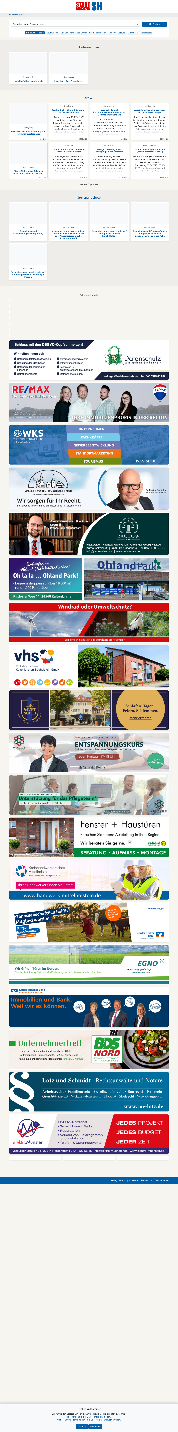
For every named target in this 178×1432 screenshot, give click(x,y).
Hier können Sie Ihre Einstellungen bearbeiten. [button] (89, 1416)
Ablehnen (81, 1426)
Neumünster (52, 32)
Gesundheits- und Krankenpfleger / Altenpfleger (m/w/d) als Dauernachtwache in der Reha (150, 233)
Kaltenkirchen (99, 32)
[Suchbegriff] (76, 24)
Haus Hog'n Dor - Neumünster (68, 81)
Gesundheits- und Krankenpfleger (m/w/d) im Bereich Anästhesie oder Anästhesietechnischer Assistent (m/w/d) (68, 235)
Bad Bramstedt (83, 32)
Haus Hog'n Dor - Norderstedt (28, 81)
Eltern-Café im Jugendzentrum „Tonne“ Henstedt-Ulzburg (150, 150)
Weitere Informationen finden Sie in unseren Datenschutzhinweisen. (89, 1419)
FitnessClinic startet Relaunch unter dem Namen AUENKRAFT (28, 172)
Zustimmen (95, 1426)
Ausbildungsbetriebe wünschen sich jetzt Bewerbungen (149, 111)
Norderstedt (146, 32)
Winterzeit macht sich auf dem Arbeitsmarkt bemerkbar (69, 150)
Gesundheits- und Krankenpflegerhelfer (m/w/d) (28, 232)
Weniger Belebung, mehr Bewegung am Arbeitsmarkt (109, 150)
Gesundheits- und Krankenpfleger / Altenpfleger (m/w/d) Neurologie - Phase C (28, 274)
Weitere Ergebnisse (89, 184)
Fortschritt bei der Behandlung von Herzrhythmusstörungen (28, 132)
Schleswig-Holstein (35, 32)
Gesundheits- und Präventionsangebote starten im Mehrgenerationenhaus (109, 112)
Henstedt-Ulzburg (117, 32)
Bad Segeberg (67, 32)
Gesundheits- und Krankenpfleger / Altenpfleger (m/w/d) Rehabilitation (109, 233)
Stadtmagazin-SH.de (18, 15)
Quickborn (133, 32)
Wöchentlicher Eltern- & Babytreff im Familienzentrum (68, 111)
